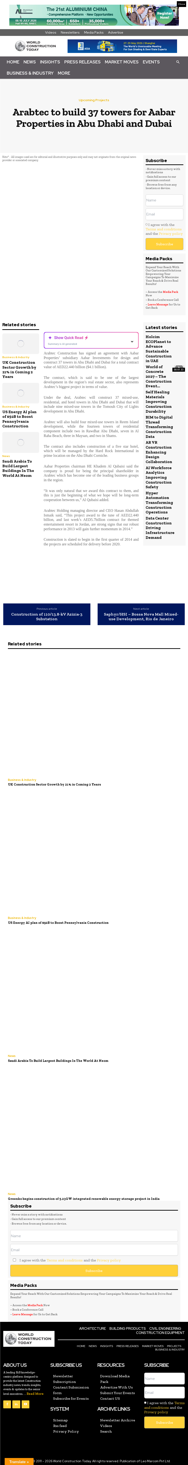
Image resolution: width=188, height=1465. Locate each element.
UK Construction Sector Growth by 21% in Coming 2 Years (19, 369)
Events (151, 62)
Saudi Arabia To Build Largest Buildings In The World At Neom (18, 468)
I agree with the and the (164, 229)
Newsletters (70, 32)
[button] (177, 62)
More (64, 73)
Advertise (115, 32)
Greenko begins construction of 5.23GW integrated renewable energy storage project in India (81, 1197)
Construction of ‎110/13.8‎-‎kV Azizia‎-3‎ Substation (46, 616)
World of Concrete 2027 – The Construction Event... (159, 376)
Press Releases (82, 62)
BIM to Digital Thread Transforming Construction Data (159, 426)
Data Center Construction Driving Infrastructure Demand (160, 525)
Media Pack (170, 292)
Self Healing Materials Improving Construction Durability (159, 401)
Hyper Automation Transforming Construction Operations (159, 501)
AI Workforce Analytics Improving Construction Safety (159, 476)
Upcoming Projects (94, 100)
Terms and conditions (164, 229)
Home (13, 62)
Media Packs (94, 32)
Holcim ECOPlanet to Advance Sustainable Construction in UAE (159, 348)
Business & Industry (30, 73)
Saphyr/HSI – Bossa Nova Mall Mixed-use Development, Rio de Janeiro (141, 616)
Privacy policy (171, 233)
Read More (35, 1392)
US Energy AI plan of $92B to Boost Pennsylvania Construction (19, 418)
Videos (50, 32)
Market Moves (122, 62)
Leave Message (158, 304)
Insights (50, 62)
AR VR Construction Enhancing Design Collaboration (159, 451)
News (30, 62)
